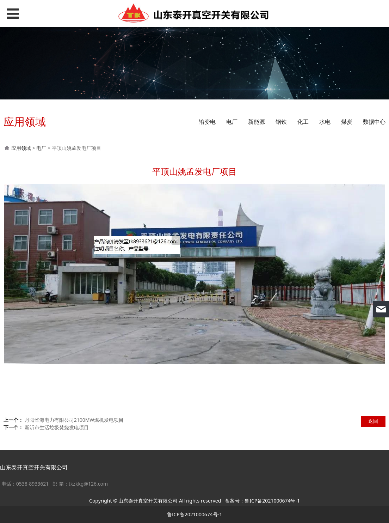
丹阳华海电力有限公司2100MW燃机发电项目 (74, 419)
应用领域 (21, 148)
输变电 (207, 122)
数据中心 (374, 122)
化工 (303, 122)
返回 (373, 421)
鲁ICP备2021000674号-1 (272, 500)
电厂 (231, 122)
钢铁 (281, 122)
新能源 (256, 122)
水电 (325, 122)
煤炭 (346, 122)
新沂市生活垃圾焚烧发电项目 (57, 427)
